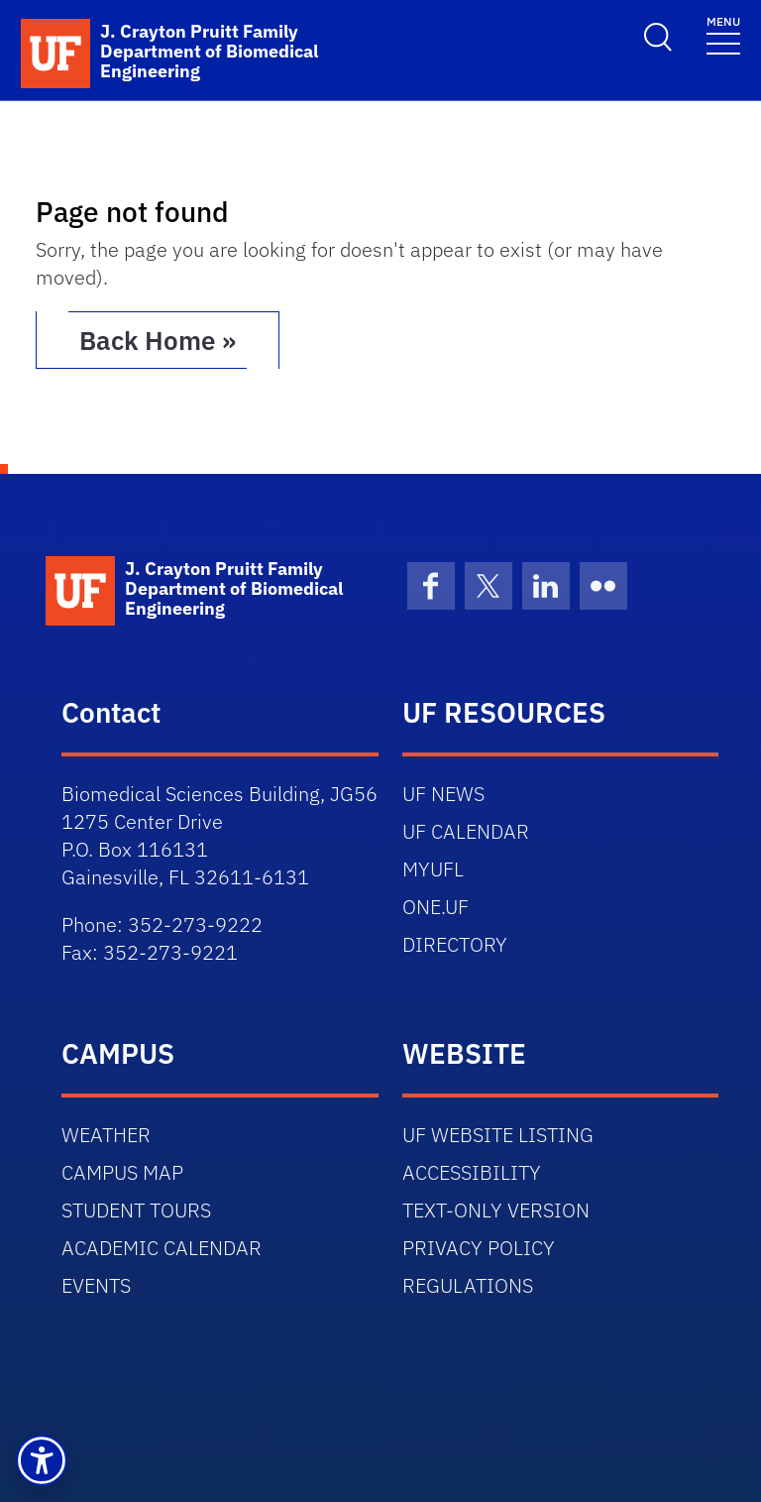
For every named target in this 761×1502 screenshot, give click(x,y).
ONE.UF (435, 906)
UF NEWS (443, 793)
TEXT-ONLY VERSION (496, 1210)
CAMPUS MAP (122, 1172)
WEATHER (106, 1134)
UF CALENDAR (465, 831)
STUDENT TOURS (136, 1210)
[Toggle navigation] (723, 34)
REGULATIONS (467, 1285)
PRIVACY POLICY (478, 1247)
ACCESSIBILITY (471, 1172)
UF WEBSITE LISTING (498, 1134)
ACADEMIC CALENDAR (161, 1247)
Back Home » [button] (157, 340)
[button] (41, 1460)
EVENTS (96, 1285)
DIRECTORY (454, 944)
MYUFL (433, 869)
